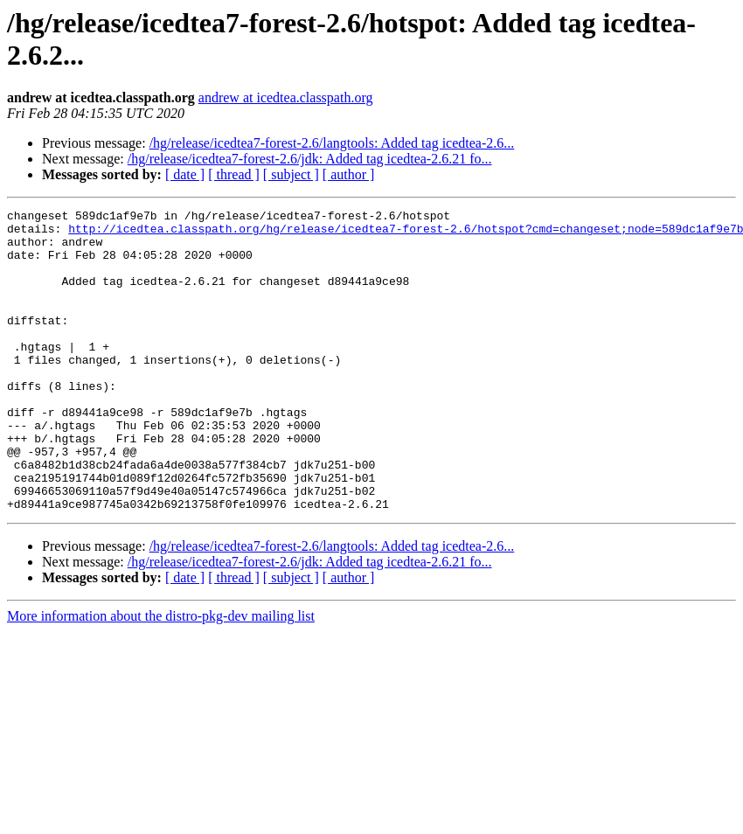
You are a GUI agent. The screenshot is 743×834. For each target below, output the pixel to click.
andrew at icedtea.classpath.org (285, 97)
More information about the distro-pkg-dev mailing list (161, 676)
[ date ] (185, 174)
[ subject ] (291, 174)
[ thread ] (234, 174)
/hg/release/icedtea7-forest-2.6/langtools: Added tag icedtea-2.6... (332, 143)
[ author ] (349, 174)
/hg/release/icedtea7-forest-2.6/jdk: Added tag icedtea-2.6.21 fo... (310, 158)
